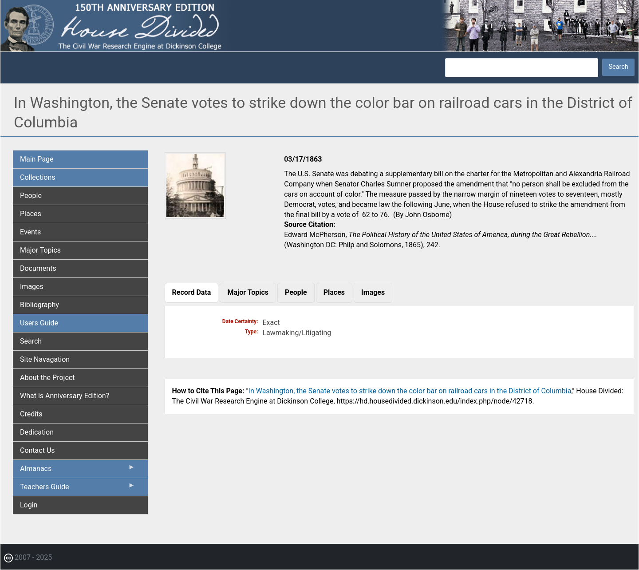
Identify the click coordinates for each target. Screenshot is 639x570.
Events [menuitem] (30, 232)
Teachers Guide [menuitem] (77, 489)
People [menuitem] (31, 195)
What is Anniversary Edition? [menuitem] (64, 396)
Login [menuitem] (28, 505)
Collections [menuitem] (37, 177)
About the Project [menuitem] (47, 377)
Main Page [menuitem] (37, 159)
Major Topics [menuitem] (40, 250)
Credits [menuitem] (31, 414)
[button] (195, 215)
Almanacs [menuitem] (77, 470)
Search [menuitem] (31, 341)
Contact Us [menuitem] (37, 450)
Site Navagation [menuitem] (45, 359)
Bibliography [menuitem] (39, 305)
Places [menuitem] (30, 214)
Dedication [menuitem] (37, 432)
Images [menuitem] (31, 286)
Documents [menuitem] (38, 268)
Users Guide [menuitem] (39, 323)
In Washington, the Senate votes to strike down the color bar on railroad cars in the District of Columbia (410, 391)
